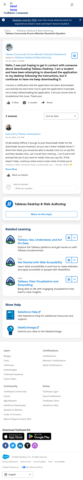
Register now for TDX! (25, 20)
